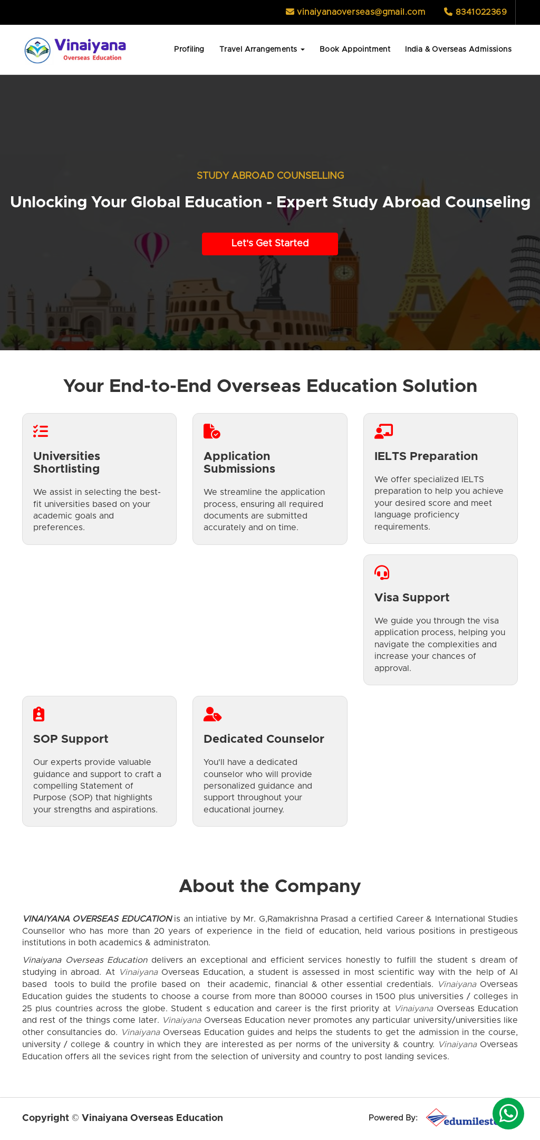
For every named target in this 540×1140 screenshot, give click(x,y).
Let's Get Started (270, 243)
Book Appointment (355, 49)
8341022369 (475, 12)
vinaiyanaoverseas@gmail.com (356, 12)
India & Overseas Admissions (458, 49)
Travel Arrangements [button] (262, 49)
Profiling (189, 49)
